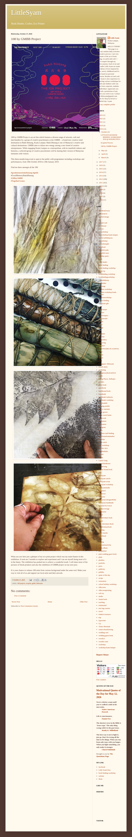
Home (50, 602)
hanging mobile (104, 406)
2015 (101, 169)
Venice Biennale (104, 626)
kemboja (102, 439)
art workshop (103, 232)
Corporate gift (104, 303)
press (100, 566)
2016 (101, 165)
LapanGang (103, 466)
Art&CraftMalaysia (106, 238)
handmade (102, 394)
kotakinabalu (103, 451)
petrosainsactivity (105, 545)
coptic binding (104, 300)
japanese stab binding (106, 433)
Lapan (101, 457)
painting (101, 530)
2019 (101, 125)
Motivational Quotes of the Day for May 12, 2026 (108, 694)
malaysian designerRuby (107, 500)
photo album (103, 548)
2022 (101, 119)
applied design (104, 217)
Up (100, 623)
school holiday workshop (108, 584)
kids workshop (104, 445)
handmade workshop (106, 400)
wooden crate (103, 641)
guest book (102, 385)
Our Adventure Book (106, 524)
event (100, 352)
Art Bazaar (102, 226)
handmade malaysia (106, 397)
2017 (101, 162)
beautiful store (104, 253)
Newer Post (16, 602)
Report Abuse (102, 654)
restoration (102, 581)
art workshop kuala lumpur (108, 235)
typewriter (102, 620)
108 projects (21, 583)
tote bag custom (104, 608)
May (103, 150)
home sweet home (105, 415)
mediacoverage (104, 509)
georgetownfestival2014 (107, 373)
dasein (101, 321)
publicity (102, 569)
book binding (103, 265)
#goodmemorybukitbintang (21, 173)
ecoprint (28, 583)
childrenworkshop (105, 297)
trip (100, 617)
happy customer (104, 409)
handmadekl (103, 403)
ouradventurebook (105, 527)
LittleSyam (26, 12)
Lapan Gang (103, 460)
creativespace (103, 315)
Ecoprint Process (107, 143)
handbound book (104, 391)
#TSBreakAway (104, 211)
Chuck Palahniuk (108, 750)
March (103, 157)
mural (101, 515)
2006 (101, 200)
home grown (103, 412)
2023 (101, 115)
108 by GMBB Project (109, 146)
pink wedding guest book (108, 554)
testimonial (103, 605)
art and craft (103, 223)
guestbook (102, 388)
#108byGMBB (17, 178)
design (101, 328)
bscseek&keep (104, 280)
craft (100, 306)
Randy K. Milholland (110, 730)
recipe (101, 578)
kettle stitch (103, 442)
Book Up (102, 271)
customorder (103, 318)
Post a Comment (20, 596)
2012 (101, 179)
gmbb (34, 583)
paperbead (102, 536)
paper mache (103, 533)
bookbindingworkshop (107, 277)
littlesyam (39, 583)
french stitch (103, 367)
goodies (101, 382)
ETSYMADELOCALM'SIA (109, 349)
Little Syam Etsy (104, 770)
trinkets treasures (105, 614)
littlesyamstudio (104, 488)
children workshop (105, 289)
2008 (101, 193)
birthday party (104, 256)
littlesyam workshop (106, 484)
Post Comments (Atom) (29, 606)
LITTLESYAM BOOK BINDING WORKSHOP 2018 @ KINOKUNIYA (111, 137)
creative (101, 312)
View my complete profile (105, 104)
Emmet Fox (106, 719)
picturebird (102, 551)
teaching (102, 602)
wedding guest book (106, 635)
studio (101, 596)
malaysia (102, 497)
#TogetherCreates (18, 181)
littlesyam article (104, 478)
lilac (100, 472)
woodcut (102, 638)
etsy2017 (102, 346)
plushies (101, 560)
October (104, 132)
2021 (101, 122)
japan (100, 430)
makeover (102, 494)
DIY (100, 331)
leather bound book (105, 469)
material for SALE (105, 506)
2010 (101, 186)
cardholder (102, 283)
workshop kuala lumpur (107, 648)
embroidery (103, 340)
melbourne (102, 512)
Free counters (101, 680)
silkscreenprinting (105, 590)
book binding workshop (107, 268)
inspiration (102, 424)
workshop (102, 644)
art (99, 220)
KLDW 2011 (103, 448)
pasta (100, 539)
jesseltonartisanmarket (106, 436)
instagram (102, 427)
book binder (103, 262)
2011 (101, 183)
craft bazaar (103, 309)
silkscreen (102, 587)
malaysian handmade (106, 503)
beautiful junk (104, 250)
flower (101, 358)
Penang (101, 542)
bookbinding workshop (107, 274)
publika (101, 572)
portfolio (102, 563)
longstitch (102, 491)
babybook (102, 247)
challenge (102, 286)
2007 (101, 196)
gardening (102, 370)
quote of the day (104, 575)
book (100, 259)
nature (101, 521)
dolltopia (102, 334)
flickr (100, 779)
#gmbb (35, 173)
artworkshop (103, 241)
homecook (102, 418)
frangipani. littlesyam (106, 364)
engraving (102, 343)
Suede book (103, 599)
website (101, 776)
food (100, 361)
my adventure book (105, 518)
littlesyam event (104, 481)
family (101, 355)
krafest (101, 454)
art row (101, 229)
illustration (102, 421)
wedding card (103, 632)
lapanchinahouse (104, 463)
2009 (101, 189)
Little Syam (114, 38)
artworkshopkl (104, 244)
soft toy (101, 593)
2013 (101, 176)
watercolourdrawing (106, 629)
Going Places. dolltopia (107, 379)
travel (101, 611)
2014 (101, 172)
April (103, 154)
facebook (102, 767)
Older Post (83, 602)
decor (101, 324)
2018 (101, 129)
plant (100, 557)
